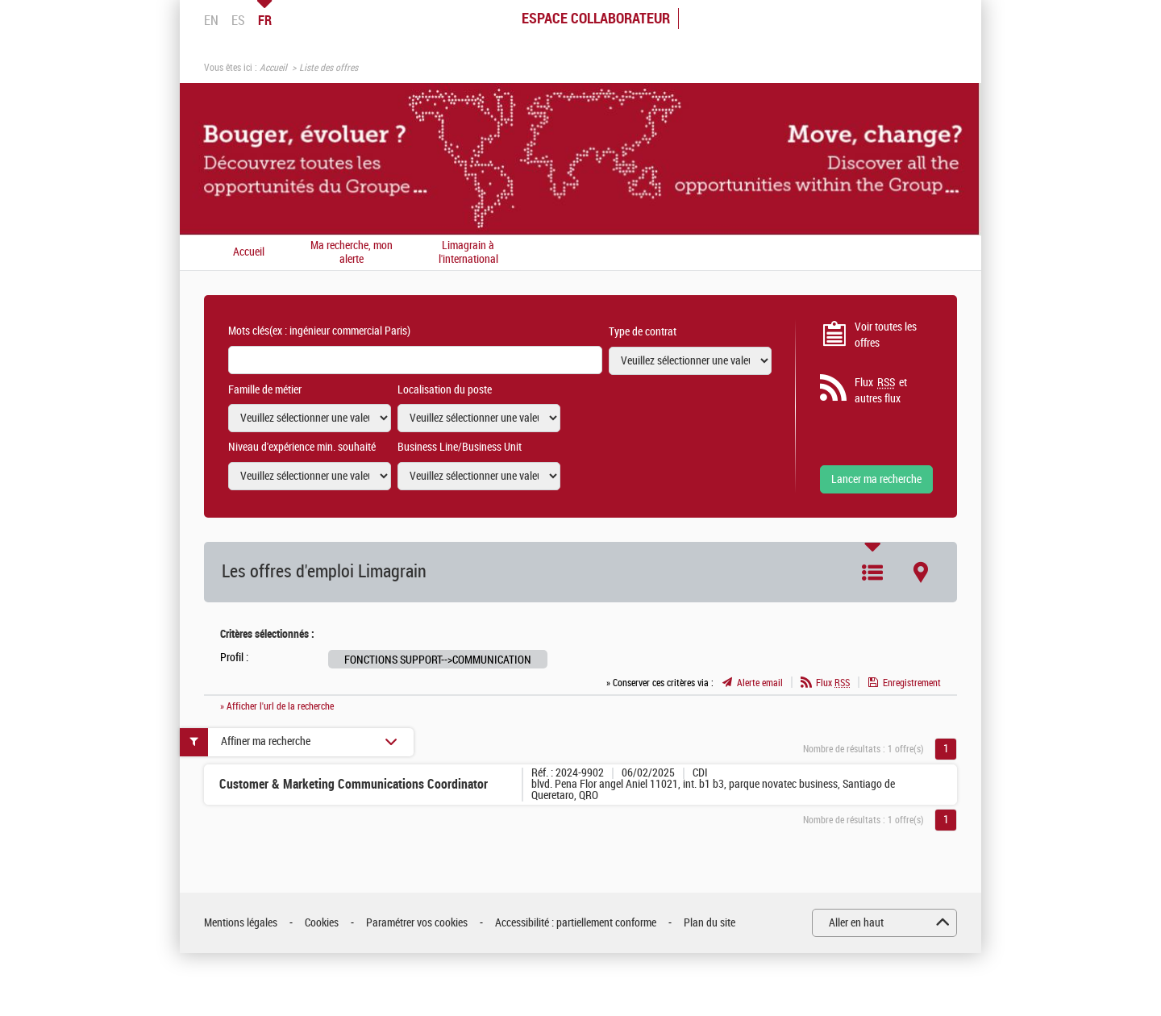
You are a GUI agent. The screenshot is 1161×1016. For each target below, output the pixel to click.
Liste (872, 572)
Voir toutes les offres (886, 335)
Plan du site (709, 923)
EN (211, 20)
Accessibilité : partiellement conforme (575, 923)
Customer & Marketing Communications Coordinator (353, 784)
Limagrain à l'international (468, 252)
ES (238, 20)
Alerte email (760, 683)
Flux (833, 683)
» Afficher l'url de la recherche (277, 706)
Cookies (322, 923)
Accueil (273, 67)
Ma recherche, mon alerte (351, 252)
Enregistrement (912, 683)
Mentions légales (240, 923)
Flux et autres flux (881, 390)
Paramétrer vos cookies (417, 923)
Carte (921, 572)
